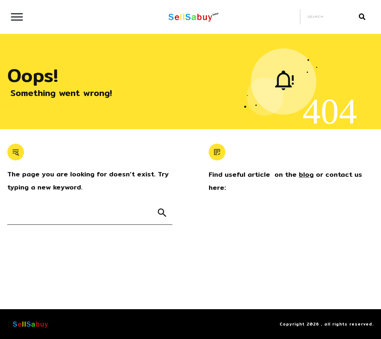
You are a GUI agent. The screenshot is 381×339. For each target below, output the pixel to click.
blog (306, 174)
